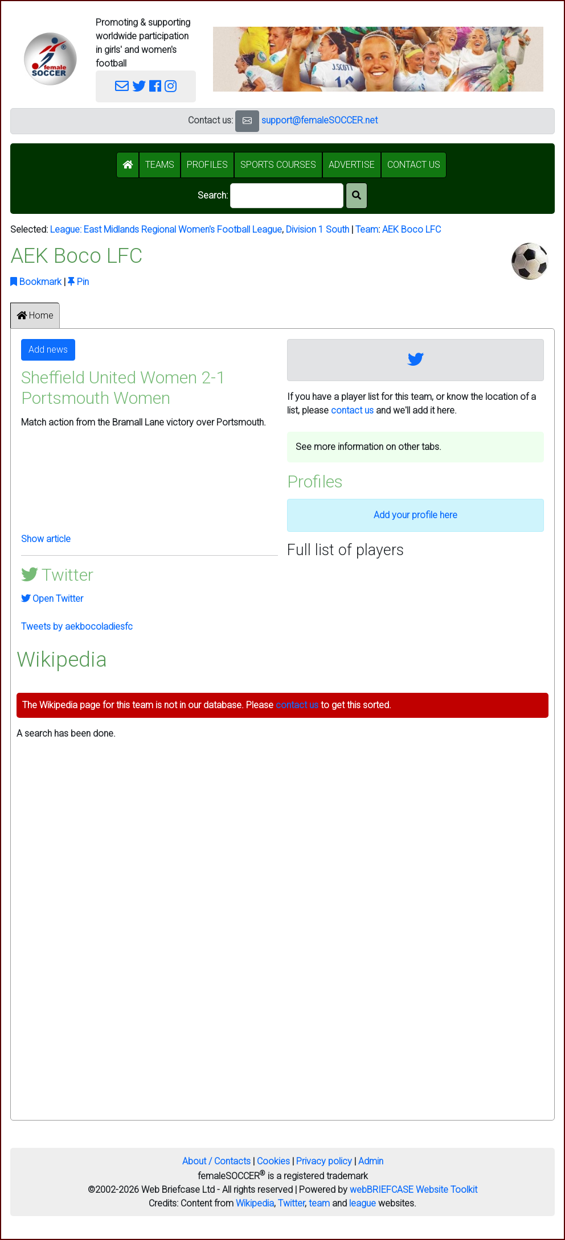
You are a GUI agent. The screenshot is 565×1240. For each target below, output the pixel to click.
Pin (78, 281)
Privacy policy (324, 1161)
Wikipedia (255, 1203)
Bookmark (36, 281)
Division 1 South (317, 229)
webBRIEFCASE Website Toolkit (413, 1189)
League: (67, 229)
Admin (370, 1161)
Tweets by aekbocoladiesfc (77, 626)
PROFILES (207, 164)
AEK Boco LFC (411, 229)
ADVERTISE (352, 164)
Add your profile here (415, 515)
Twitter (291, 1203)
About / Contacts (216, 1161)
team (319, 1203)
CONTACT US (413, 164)
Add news (48, 349)
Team (366, 229)
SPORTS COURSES (278, 164)
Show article (46, 539)
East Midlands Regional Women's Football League (183, 229)
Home (35, 315)
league (362, 1203)
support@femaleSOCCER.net (319, 120)
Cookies (273, 1161)
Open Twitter (52, 598)
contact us (352, 410)
